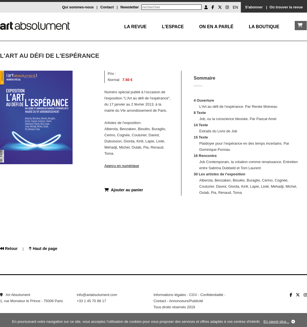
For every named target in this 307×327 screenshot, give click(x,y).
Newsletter (130, 7)
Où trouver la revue (286, 7)
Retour (9, 248)
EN (235, 7)
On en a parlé (216, 26)
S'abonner (254, 7)
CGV (193, 295)
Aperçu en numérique (121, 166)
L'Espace (173, 26)
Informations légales (170, 295)
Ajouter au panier (123, 190)
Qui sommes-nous (77, 7)
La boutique (264, 26)
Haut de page (43, 248)
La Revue (135, 26)
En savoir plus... (276, 321)
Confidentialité (211, 295)
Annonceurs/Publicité (186, 301)
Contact (107, 7)
